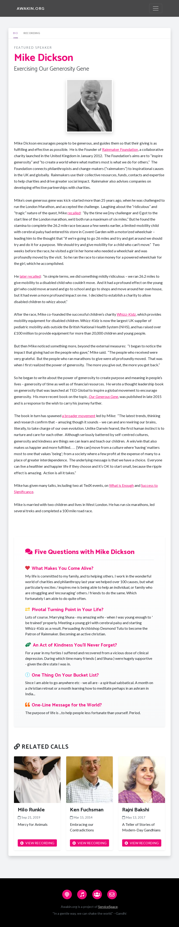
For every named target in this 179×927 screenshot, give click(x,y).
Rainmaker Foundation (120, 149)
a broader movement (78, 415)
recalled (74, 213)
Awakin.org (31, 8)
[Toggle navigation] (155, 8)
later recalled (30, 276)
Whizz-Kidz (126, 314)
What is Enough (121, 485)
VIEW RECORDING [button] (37, 843)
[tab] (15, 33)
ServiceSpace (108, 907)
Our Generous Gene (103, 396)
